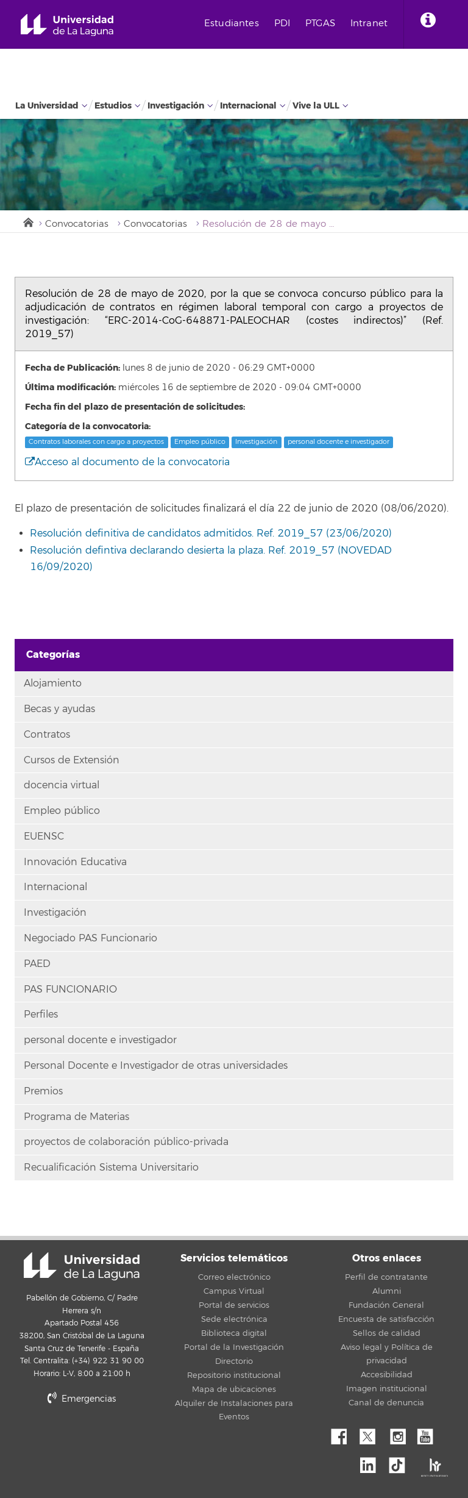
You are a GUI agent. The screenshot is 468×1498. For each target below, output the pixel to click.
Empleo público (199, 442)
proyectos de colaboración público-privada (126, 1142)
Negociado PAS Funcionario (90, 938)
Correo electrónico (234, 1277)
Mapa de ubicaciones (234, 1389)
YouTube (429, 1433)
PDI (282, 23)
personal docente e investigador (338, 442)
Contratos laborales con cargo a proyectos (96, 442)
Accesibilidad (387, 1375)
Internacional (248, 106)
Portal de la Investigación (234, 1347)
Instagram (401, 1433)
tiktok (401, 1462)
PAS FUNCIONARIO (70, 989)
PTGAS (320, 23)
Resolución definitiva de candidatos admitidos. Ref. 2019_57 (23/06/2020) (211, 533)
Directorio (234, 1361)
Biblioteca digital (234, 1333)
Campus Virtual (234, 1291)
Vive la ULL (315, 106)
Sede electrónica (234, 1319)
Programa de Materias (76, 1117)
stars (106, 1440)
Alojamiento (53, 683)
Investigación (175, 106)
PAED (37, 964)
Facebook (343, 1433)
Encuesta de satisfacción (386, 1319)
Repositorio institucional (234, 1375)
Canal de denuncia (386, 1403)
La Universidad (47, 106)
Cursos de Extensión (71, 760)
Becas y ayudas (59, 709)
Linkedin (372, 1462)
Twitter (372, 1433)
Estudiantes (231, 23)
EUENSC (44, 836)
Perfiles (41, 1014)
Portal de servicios (234, 1305)
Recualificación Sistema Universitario (111, 1167)
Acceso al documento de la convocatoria (127, 462)
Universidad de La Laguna (67, 25)
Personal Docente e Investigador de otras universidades (156, 1066)
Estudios (113, 106)
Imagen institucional (386, 1389)
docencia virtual (61, 785)
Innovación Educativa (75, 862)
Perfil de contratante (386, 1277)
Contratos (47, 735)
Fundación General (386, 1305)
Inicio (27, 221)
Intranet (369, 23)
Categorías (53, 654)
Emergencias (82, 1399)
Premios (43, 1091)
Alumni (386, 1291)
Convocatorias (76, 224)
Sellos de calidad (386, 1333)
